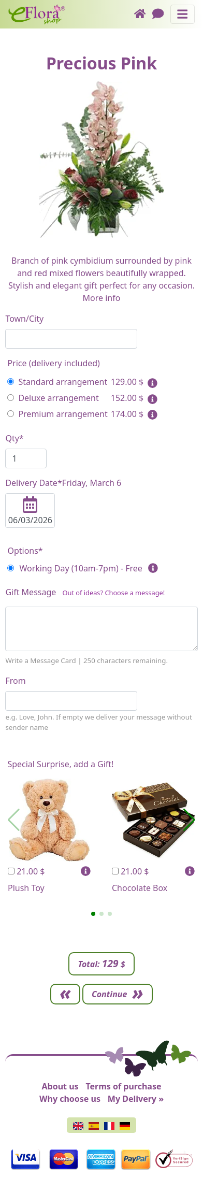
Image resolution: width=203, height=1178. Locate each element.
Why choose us (69, 1098)
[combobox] (71, 339)
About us (59, 1086)
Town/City (24, 318)
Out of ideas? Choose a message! (113, 592)
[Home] (143, 14)
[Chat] (161, 14)
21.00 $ (26, 871)
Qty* (14, 438)
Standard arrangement (57, 381)
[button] (93, 914)
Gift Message (85, 594)
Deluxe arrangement (52, 398)
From (15, 680)
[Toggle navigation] (182, 14)
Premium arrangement (57, 414)
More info (102, 298)
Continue (109, 994)
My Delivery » (136, 1098)
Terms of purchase (123, 1086)
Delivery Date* (63, 483)
